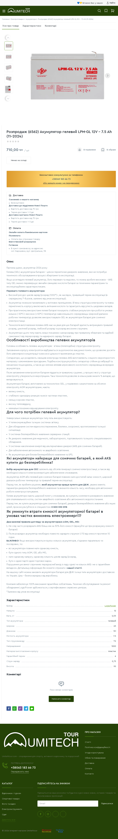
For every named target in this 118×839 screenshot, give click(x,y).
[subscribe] (67, 804)
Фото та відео (9, 804)
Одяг (4, 815)
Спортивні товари (11, 799)
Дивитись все (8, 820)
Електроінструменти (12, 809)
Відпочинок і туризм (11, 793)
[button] (107, 75)
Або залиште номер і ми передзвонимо (61, 183)
